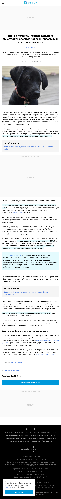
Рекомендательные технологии (19, 441)
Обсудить (36, 61)
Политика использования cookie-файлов (42, 438)
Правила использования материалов (42, 435)
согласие (8, 488)
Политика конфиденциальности (17, 435)
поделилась (17, 212)
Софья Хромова (16, 362)
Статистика (36, 441)
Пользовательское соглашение (15, 438)
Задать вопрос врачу (48, 433)
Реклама (36, 433)
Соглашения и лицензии (23, 433)
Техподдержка (47, 441)
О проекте (8, 433)
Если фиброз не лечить (12, 255)
